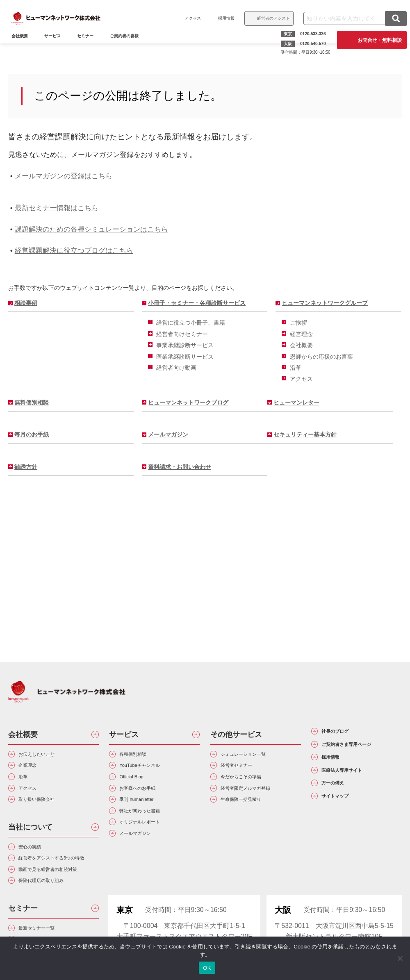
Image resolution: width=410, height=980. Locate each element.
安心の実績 (36, 865)
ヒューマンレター (296, 402)
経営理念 (301, 334)
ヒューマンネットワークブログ (188, 402)
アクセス (188, 18)
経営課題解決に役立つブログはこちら (74, 250)
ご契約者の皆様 (129, 47)
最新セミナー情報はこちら (56, 208)
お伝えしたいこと (46, 756)
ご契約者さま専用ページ (360, 757)
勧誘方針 (25, 467)
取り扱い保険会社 (46, 814)
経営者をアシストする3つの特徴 (58, 885)
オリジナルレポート (150, 843)
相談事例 (25, 303)
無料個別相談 (31, 402)
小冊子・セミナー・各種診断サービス (197, 303)
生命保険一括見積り (252, 814)
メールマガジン (168, 434)
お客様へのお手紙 (147, 799)
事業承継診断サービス (185, 345)
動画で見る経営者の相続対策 (56, 910)
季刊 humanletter (146, 814)
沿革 (295, 367)
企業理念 (33, 770)
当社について (30, 843)
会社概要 (301, 345)
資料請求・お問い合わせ (179, 467)
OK (207, 968)
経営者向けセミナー (182, 334)
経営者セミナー (246, 770)
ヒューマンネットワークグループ (325, 303)
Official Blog (138, 785)
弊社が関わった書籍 (150, 828)
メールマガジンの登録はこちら (63, 176)
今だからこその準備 (252, 785)
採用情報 (221, 18)
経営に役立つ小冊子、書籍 (190, 322)
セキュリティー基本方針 (305, 434)
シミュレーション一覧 (255, 756)
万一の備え (341, 816)
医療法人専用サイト (356, 798)
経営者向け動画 (176, 367)
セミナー (90, 47)
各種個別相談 (141, 756)
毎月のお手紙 (31, 434)
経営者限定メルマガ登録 (259, 799)
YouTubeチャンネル (150, 770)
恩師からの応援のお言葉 (321, 356)
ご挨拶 (298, 322)
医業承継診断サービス (185, 356)
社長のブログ (345, 734)
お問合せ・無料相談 (375, 40)
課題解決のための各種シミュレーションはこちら (91, 229)
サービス (57, 47)
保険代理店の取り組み (53, 929)
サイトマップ (345, 833)
